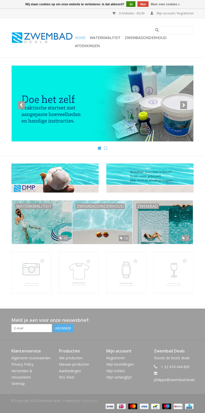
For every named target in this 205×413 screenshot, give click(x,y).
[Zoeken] (173, 30)
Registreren (115, 357)
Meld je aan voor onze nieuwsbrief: (50, 320)
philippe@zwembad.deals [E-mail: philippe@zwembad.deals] (174, 379)
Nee (143, 4)
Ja (130, 4)
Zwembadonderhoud (146, 37)
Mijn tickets (115, 370)
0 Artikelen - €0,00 (129, 13)
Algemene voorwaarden (31, 357)
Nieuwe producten (74, 364)
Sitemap (18, 383)
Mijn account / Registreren (172, 13)
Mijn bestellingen (120, 364)
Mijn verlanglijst (119, 377)
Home (80, 37)
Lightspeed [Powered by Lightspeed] (89, 401)
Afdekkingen (87, 45)
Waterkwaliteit (105, 37)
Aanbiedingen (70, 370)
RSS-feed (66, 377)
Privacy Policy (22, 364)
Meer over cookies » (165, 4)
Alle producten (71, 357)
